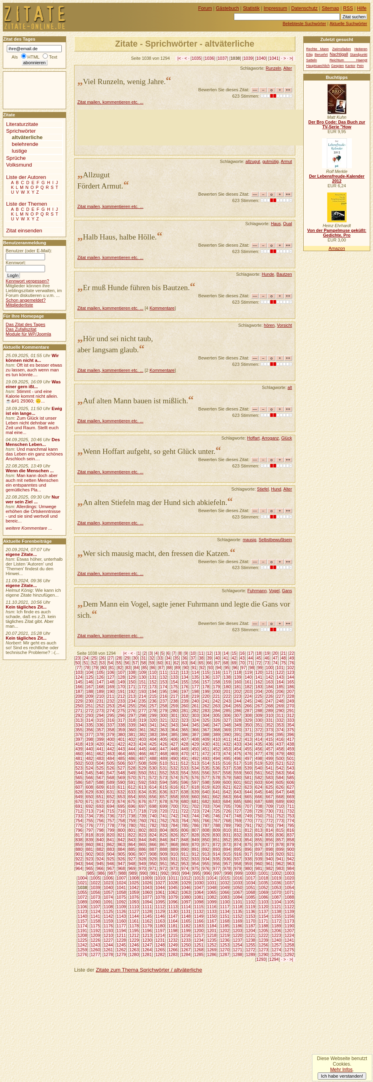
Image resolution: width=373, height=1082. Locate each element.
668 (280, 796)
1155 (276, 916)
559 (237, 772)
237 (163, 701)
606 (290, 782)
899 (280, 849)
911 (184, 854)
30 (135, 658)
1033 (237, 882)
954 (195, 863)
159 (227, 681)
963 (290, 863)
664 (237, 796)
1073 (95, 897)
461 (89, 753)
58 (143, 662)
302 (184, 715)
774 (290, 820)
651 (100, 796)
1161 (134, 921)
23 (77, 658)
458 (280, 748)
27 (110, 658)
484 (110, 758)
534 (195, 768)
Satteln (311, 60)
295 (110, 715)
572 (153, 777)
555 (195, 772)
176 (184, 686)
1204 (250, 930)
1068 (250, 892)
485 (121, 758)
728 (248, 811)
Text (53, 57)
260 (184, 705)
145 (78, 681)
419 (89, 744)
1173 (289, 921)
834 (259, 835)
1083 (225, 897)
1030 (199, 882)
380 (121, 734)
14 (226, 653)
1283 (173, 954)
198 (195, 691)
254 (121, 705)
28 (118, 658)
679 (174, 801)
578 (216, 777)
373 (269, 729)
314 (89, 720)
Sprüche (16, 158)
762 (163, 820)
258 (163, 705)
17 (250, 653)
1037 (222, 58)
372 (259, 729)
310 (269, 715)
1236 (225, 940)
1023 (108, 882)
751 (269, 815)
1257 (276, 945)
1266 (173, 949)
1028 (173, 882)
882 (100, 849)
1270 (225, 949)
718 (142, 811)
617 (184, 787)
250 (78, 705)
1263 (134, 949)
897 (259, 849)
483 (100, 758)
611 (121, 787)
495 (227, 758)
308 (248, 715)
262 (206, 705)
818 (89, 835)
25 (94, 658)
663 (227, 796)
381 (131, 734)
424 (142, 744)
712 (78, 811)
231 (100, 701)
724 (206, 811)
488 (153, 758)
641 (216, 791)
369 (227, 729)
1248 (160, 945)
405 (163, 739)
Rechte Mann (317, 49)
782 (153, 825)
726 (227, 811)
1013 (199, 878)
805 (174, 830)
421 (110, 744)
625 (269, 787)
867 (163, 844)
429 (195, 744)
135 (195, 677)
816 (290, 830)
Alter (287, 68)
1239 (263, 940)
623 (248, 787)
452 (216, 748)
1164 (173, 921)
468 (163, 753)
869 (184, 844)
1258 (289, 945)
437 (280, 744)
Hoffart (253, 438)
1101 (237, 901)
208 (78, 696)
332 (280, 720)
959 (248, 863)
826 (174, 835)
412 (237, 739)
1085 (250, 897)
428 (184, 744)
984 (290, 868)
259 (174, 705)
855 (259, 839)
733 (78, 815)
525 (100, 768)
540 (259, 768)
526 (110, 768)
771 (259, 820)
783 (163, 825)
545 (89, 772)
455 (248, 748)
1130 (173, 911)
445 (142, 748)
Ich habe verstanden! (342, 1076)
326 (216, 720)
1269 (212, 949)
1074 (108, 897)
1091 (108, 901)
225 (259, 696)
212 (121, 696)
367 (206, 729)
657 (163, 796)
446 (153, 748)
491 (184, 758)
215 (153, 696)
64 (192, 662)
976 (206, 868)
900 (290, 849)
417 (290, 739)
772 (269, 820)
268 (269, 705)
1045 (173, 887)
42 (234, 658)
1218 (212, 935)
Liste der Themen (26, 204)
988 (122, 873)
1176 (108, 925)
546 (100, 772)
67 (217, 662)
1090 (95, 901)
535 (206, 768)
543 (290, 768)
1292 (289, 954)
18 (258, 653)
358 (110, 729)
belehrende (25, 144)
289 (269, 710)
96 (235, 667)
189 (100, 691)
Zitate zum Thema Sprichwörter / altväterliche (149, 970)
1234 (199, 940)
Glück (286, 438)
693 (100, 806)
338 (121, 725)
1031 (212, 882)
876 (259, 844)
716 (121, 811)
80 (103, 667)
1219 (225, 935)
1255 (250, 945)
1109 (121, 906)
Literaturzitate (22, 124)
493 (206, 758)
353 (280, 725)
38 (201, 658)
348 (227, 725)
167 (89, 686)
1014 (212, 878)
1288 (237, 954)
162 (259, 681)
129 (131, 677)
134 (184, 677)
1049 (225, 887)
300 (163, 715)
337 (110, 725)
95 (227, 667)
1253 (225, 945)
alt (290, 387)
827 (184, 835)
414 (259, 739)
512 (184, 763)
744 (195, 815)
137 (216, 677)
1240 (276, 940)
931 (174, 858)
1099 (212, 901)
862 (110, 844)
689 (280, 801)
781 (142, 825)
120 (259, 672)
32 (151, 658)
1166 (199, 921)
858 (290, 839)
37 (192, 658)
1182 (186, 925)
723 (195, 811)
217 (174, 696)
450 (195, 748)
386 (184, 734)
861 (100, 844)
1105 (289, 901)
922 (78, 858)
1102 (250, 901)
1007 (121, 878)
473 (216, 753)
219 (195, 696)
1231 (160, 940)
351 (259, 725)
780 (131, 825)
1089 (82, 901)
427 (174, 744)
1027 (160, 882)
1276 (82, 954)
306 (227, 715)
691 (78, 806)
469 (174, 753)
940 (269, 858)
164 (280, 681)
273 (100, 710)
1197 (160, 930)
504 (100, 763)
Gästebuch (227, 8)
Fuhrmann (257, 590)
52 (94, 662)
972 (163, 868)
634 (142, 791)
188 (89, 691)
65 (201, 662)
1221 (250, 935)
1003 (289, 873)
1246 (134, 945)
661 (206, 796)
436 (269, 744)
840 (100, 839)
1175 (95, 925)
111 (163, 672)
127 (110, 677)
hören (269, 325)
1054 (289, 887)
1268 (199, 949)
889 (174, 849)
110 (153, 672)
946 (110, 863)
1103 (263, 901)
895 (237, 849)
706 (237, 806)
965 (89, 868)
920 (280, 854)
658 (174, 796)
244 (237, 701)
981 (259, 868)
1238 (250, 940)
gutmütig (270, 161)
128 (121, 677)
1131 (186, 911)
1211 (121, 935)
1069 (263, 892)
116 (216, 672)
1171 (263, 921)
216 (163, 696)
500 (280, 758)
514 (206, 763)
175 (174, 686)
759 (131, 820)
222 (227, 696)
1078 (160, 897)
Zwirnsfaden (341, 49)
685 (237, 801)
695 (121, 806)
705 (227, 806)
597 (195, 782)
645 (259, 791)
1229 (134, 940)
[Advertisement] (222, 127)
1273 (263, 949)
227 (280, 696)
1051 (250, 887)
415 (269, 739)
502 (78, 763)
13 (217, 653)
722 (184, 811)
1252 (212, 945)
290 (280, 710)
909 (163, 854)
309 (259, 715)
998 (228, 873)
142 (269, 677)
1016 (237, 878)
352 (269, 725)
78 (87, 667)
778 (110, 825)
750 (259, 815)
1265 (160, 949)
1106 (82, 906)
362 (153, 729)
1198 (173, 930)
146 (89, 681)
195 (163, 691)
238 (174, 701)
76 (291, 662)
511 (174, 763)
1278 (108, 954)
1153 (250, 916)
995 (196, 873)
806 (184, 830)
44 (250, 658)
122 (280, 672)
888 (163, 849)
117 (227, 672)
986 (101, 873)
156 (195, 681)
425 (153, 744)
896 (248, 849)
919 (269, 854)
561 (259, 772)
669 (290, 796)
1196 (147, 930)
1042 (134, 887)
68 (226, 662)
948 (131, 863)
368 (216, 729)
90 (185, 667)
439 (78, 748)
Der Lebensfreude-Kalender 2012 (336, 178)
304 (206, 715)
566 (89, 777)
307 (237, 715)
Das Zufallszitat (21, 329)
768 (227, 820)
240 (195, 701)
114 (195, 672)
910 (174, 854)
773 (280, 820)
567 (100, 777)
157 (206, 681)
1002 (276, 873)
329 (248, 720)
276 (131, 710)
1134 (225, 911)
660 (195, 796)
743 (184, 815)
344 (184, 725)
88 (169, 667)
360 (131, 729)
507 (131, 763)
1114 (186, 906)
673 (110, 801)
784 (174, 825)
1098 (199, 901)
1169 (237, 921)
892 (206, 849)
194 (153, 691)
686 (248, 801)
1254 (237, 945)
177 (195, 686)
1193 (108, 930)
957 (227, 863)
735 (100, 815)
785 (184, 825)
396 (290, 734)
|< (179, 58)
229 (78, 701)
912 (195, 854)
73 (267, 662)
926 (121, 858)
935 (216, 858)
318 (131, 720)
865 (142, 844)
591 (131, 782)
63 (185, 662)
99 (259, 667)
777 (100, 825)
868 (174, 844)
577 (206, 777)
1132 (199, 911)
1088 (289, 897)
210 (100, 696)
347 (216, 725)
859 (78, 844)
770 (248, 820)
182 (248, 686)
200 (216, 691)
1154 (263, 916)
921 (290, 854)
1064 (199, 892)
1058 (121, 892)
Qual (287, 223)
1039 (248, 58)
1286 (212, 954)
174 (163, 686)
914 (216, 854)
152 (153, 681)
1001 (263, 873)
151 (142, 681)
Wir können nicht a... (32, 358)
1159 (108, 921)
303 (195, 715)
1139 (289, 911)
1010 (160, 878)
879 (290, 844)
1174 (82, 925)
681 (195, 801)
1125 (108, 911)
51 (86, 662)
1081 (199, 897)
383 (153, 734)
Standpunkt (358, 55)
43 (242, 658)
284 (216, 710)
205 (269, 691)
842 (121, 839)
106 (110, 672)
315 (100, 720)
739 (142, 815)
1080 (186, 897)
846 (163, 839)
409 (206, 739)
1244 (108, 945)
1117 (225, 906)
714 (100, 811)
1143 (121, 916)
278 (153, 710)
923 (89, 858)
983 (280, 868)
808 (206, 830)
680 (184, 801)
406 (174, 739)
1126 (121, 911)
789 (227, 825)
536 (216, 768)
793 (269, 825)
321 (163, 720)
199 (206, 691)
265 (237, 705)
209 (89, 696)
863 (121, 844)
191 (121, 691)
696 (131, 806)
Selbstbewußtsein (275, 539)
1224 (289, 935)
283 (206, 710)
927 (131, 858)
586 (78, 782)
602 (248, 782)
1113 (173, 906)
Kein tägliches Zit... (26, 607)
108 (131, 672)
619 (206, 787)
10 (192, 653)
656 (153, 796)
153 (163, 681)
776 (89, 825)
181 (237, 686)
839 (89, 839)
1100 (225, 901)
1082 (212, 897)
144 (290, 677)
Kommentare (162, 308)
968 (121, 868)
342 (163, 725)
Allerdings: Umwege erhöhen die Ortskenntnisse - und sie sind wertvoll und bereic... (33, 513)
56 (127, 662)
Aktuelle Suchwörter (348, 23)
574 (174, 777)
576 (195, 777)
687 (259, 801)
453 (227, 748)
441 (100, 748)
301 (174, 715)
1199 (186, 930)
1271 (237, 949)
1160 (121, 921)
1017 (250, 878)
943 (78, 863)
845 (153, 839)
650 (89, 796)
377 (89, 734)
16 (242, 653)
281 (184, 710)
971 (153, 868)
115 (206, 672)
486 (131, 758)
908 (153, 854)
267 (259, 705)
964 (78, 868)
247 (269, 701)
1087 (276, 897)
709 (269, 806)
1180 (160, 925)
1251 (199, 945)
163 (269, 681)
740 (153, 815)
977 (216, 868)
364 (174, 729)
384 (163, 734)
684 (227, 801)
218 (184, 696)
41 (226, 658)
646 (269, 791)
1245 (121, 945)
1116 (212, 906)
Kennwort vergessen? (27, 281)
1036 (209, 58)
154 (174, 681)
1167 (212, 921)
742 (174, 815)
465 (131, 753)
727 (237, 811)
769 (237, 820)
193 (142, 691)
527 (121, 768)
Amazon (336, 248)
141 (259, 677)
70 (242, 662)
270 (290, 705)
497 (248, 758)
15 (234, 653)
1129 (160, 911)
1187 (250, 925)
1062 (173, 892)
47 (275, 658)
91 (194, 667)
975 (195, 868)
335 (89, 725)
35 (176, 658)
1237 (237, 940)
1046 (186, 887)
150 (131, 681)
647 (280, 791)
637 (174, 791)
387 (195, 734)
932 (184, 858)
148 (110, 681)
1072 (82, 897)
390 (227, 734)
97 (243, 667)
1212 (134, 935)
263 (216, 705)
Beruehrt (321, 55)
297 (131, 715)
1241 (289, 940)
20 (275, 653)
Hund (276, 489)
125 (89, 677)
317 (121, 720)
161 (248, 681)
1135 (237, 911)
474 (227, 753)
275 (121, 710)
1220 (237, 935)
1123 (82, 911)
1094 (147, 901)
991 (154, 873)
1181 (173, 925)
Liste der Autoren (26, 177)
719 (153, 811)
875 (248, 844)
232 (110, 701)
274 (110, 710)
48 (283, 658)
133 (174, 677)
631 (110, 791)
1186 (237, 925)
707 (248, 806)
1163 (160, 921)
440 (89, 748)
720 (163, 811)
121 (269, 672)
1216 (186, 935)
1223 (276, 935)
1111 (147, 906)
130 (142, 677)
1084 (237, 897)
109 (142, 672)
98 (251, 667)
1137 (263, 911)
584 (280, 777)
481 (78, 758)
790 (237, 825)
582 (259, 777)
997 (217, 873)
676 (142, 801)
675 (131, 801)
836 (280, 835)
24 (86, 658)
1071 (289, 892)
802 (142, 830)
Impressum (275, 8)
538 (237, 768)
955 (206, 863)
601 (237, 782)
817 (78, 835)
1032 (225, 882)
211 (110, 696)
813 (259, 830)
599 (216, 782)
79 (95, 667)
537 (227, 768)
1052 (263, 887)
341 (153, 725)
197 (184, 691)
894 (227, 849)
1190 (289, 925)
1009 (147, 878)
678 (163, 801)
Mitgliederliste (19, 304)
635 (153, 791)
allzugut (252, 161)
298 (142, 715)
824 (153, 835)
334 (78, 725)
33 (160, 658)
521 (280, 763)
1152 (237, 916)
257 (153, 705)
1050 (237, 887)
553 (174, 772)
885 (131, 849)
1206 (276, 930)
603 (259, 782)
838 (78, 839)
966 (100, 868)
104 (89, 672)
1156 (289, 916)
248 (280, 701)
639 (195, 791)
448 (174, 748)
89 (177, 667)
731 (280, 811)
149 (121, 681)
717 (131, 811)
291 (290, 710)
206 (280, 691)
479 (280, 753)
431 (216, 744)
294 (100, 715)
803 (153, 830)
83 (128, 667)
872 (216, 844)
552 (163, 772)
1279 (121, 954)
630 (100, 791)
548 (121, 772)
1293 (261, 959)
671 (89, 801)
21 (283, 653)
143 (280, 677)
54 (110, 662)
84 (136, 667)
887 (153, 849)
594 (163, 782)
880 (78, 849)
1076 (134, 897)
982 (269, 868)
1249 (173, 945)
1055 (82, 892)
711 (290, 806)
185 (280, 686)
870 (195, 844)
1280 (134, 954)
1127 (134, 911)
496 (237, 758)
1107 (95, 906)
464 (121, 753)
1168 (225, 921)
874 (237, 844)
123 (290, 672)
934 (206, 858)
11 (201, 653)
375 (290, 729)
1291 (276, 954)
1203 (237, 930)
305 (216, 715)
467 (153, 753)
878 (280, 844)
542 (280, 768)
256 (142, 705)
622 (237, 787)
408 (195, 739)
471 (195, 753)
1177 (121, 925)
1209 (95, 935)
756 (100, 820)
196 (174, 691)
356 (89, 729)
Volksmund (19, 165)
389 (216, 734)
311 (280, 715)
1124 (95, 911)
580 (237, 777)
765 (195, 820)
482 (89, 758)
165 (290, 681)
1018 (263, 878)
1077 (147, 897)
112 (174, 672)
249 (290, 701)
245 (248, 701)
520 (269, 763)
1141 (95, 916)
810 (227, 830)
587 (89, 782)
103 (78, 672)
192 (131, 691)
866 (153, 844)
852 (227, 839)
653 (121, 796)
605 (280, 782)
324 (195, 720)
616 (174, 787)
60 (160, 662)
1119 (250, 906)
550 (142, 772)
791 (248, 825)
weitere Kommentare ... (29, 528)
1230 (147, 940)
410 (216, 739)
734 (89, 815)
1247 (147, 945)
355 (78, 729)
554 (184, 772)
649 (78, 796)
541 (269, 768)
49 (291, 658)
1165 (186, 921)
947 (121, 863)
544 (78, 772)
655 (142, 796)
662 (216, 796)
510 (163, 763)
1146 (160, 916)
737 (121, 815)
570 (131, 777)
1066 (225, 892)
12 (209, 653)
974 (184, 868)
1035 (196, 58)
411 (227, 739)
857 (280, 839)
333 (290, 720)
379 (110, 734)
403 (142, 739)
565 (78, 777)
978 (227, 868)
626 (280, 787)
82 (120, 667)
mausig (249, 539)
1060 (147, 892)
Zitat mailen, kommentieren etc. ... (110, 102)
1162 (147, 921)
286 (237, 710)
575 (184, 777)
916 (237, 854)
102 (290, 667)
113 (184, 672)
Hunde (268, 274)
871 (206, 844)
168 (100, 686)
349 (237, 725)
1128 (147, 911)
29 (127, 658)
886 (142, 849)
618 (195, 787)
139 (237, 677)
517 (237, 763)
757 (110, 820)
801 (131, 830)
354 (290, 725)
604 (269, 782)
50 (77, 662)
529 (142, 768)
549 (131, 772)
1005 (95, 878)
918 (259, 854)
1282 (160, 954)
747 (227, 815)
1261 (108, 949)
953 (184, 863)
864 (131, 844)
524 (89, 768)
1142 (108, 916)
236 (153, 701)
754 (78, 820)
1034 (250, 882)
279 (163, 710)
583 (269, 777)
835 (269, 835)
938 (248, 858)
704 (216, 806)
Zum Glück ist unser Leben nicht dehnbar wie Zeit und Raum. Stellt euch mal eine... (32, 425)
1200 (199, 930)
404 (153, 739)
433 (237, 744)
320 (153, 720)
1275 (289, 949)
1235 (212, 940)
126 (100, 677)
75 (283, 662)
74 (275, 662)
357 (100, 729)
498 (259, 758)
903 (100, 854)
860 (89, 844)
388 (206, 734)
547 (110, 772)
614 (153, 787)
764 (184, 820)
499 (269, 758)
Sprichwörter (20, 131)
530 (153, 768)
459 (290, 748)
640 (206, 791)
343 (174, 725)
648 (290, 791)
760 (142, 820)
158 (216, 681)
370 (237, 729)
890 (184, 849)
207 (290, 691)
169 (110, 686)
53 (102, 662)
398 (89, 739)
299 (153, 715)
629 (89, 791)
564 (290, 772)
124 (78, 677)
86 (153, 667)
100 (269, 667)
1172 (276, 921)
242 (216, 701)
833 (248, 835)
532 (174, 768)
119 (248, 672)
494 (216, 758)
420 (100, 744)
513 (195, 763)
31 (143, 658)
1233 (186, 940)
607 (78, 787)
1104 (276, 901)
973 (174, 868)
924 (100, 858)
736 (110, 815)
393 (259, 734)
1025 (134, 882)
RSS (348, 8)
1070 (276, 892)
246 (259, 701)
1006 (108, 878)
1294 (274, 959)
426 (163, 744)
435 (259, 744)
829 (206, 835)
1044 (160, 887)
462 (100, 753)
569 (121, 777)
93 (210, 667)
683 (216, 801)
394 (269, 734)
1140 (82, 916)
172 (142, 686)
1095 (160, 901)
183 (259, 686)
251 (89, 705)
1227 (108, 940)
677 (153, 801)
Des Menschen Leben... (33, 442)
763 (174, 820)
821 (121, 835)
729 (259, 811)
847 (174, 839)
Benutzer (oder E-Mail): (29, 250)
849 (195, 839)
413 (248, 739)
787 (206, 825)
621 (227, 787)
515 (216, 763)
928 (142, 858)
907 (142, 854)
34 (168, 658)
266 (248, 705)
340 (142, 725)
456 (259, 748)
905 (121, 854)
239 (184, 701)
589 (110, 782)
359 (121, 729)
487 (142, 758)
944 (89, 863)
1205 (263, 930)
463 (110, 753)
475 (237, 753)
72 (258, 662)
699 (163, 806)
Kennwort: (16, 262)
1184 (212, 925)
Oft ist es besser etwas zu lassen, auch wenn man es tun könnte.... (34, 370)
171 (131, 686)
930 (163, 858)
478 (269, 753)
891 (195, 849)
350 (248, 725)
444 (131, 748)
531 (163, 768)
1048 (212, 887)
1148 (186, 916)
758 (121, 820)
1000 (250, 873)
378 (100, 734)
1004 (82, 878)
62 (176, 662)
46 (267, 658)
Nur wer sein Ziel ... (32, 499)
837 (290, 835)
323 (184, 720)
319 (142, 720)
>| (291, 58)
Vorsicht (284, 325)
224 (248, 696)
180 (227, 686)
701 (184, 806)
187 (78, 691)
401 (121, 739)
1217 (199, 935)
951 (163, 863)
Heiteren (360, 49)
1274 (276, 949)
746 (216, 815)
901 (78, 854)
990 (143, 873)
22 (291, 653)
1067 (237, 892)
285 (227, 710)
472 (206, 753)
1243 (95, 945)
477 (259, 753)
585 (290, 777)
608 (89, 787)
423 (131, 744)
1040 (261, 58)
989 (133, 873)
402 (131, 739)
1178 (134, 925)
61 (168, 662)
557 (216, 772)
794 (280, 825)
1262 (121, 949)
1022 (95, 882)
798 (100, 830)
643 (237, 791)
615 (163, 787)
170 (121, 686)
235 (142, 701)
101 (280, 667)
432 (227, 744)
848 (184, 839)
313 (78, 720)
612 (131, 787)
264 (227, 705)
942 (290, 858)
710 (280, 806)
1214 (160, 935)
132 (163, 677)
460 (78, 753)
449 (184, 748)
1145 (147, 916)
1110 (134, 906)
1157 (82, 921)
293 (89, 715)
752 (280, 815)
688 (269, 801)
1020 (289, 878)
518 (248, 763)
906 (131, 854)
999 (238, 873)
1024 (121, 882)
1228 (121, 940)
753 (290, 815)
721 (174, 811)
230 (89, 701)
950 (153, 863)
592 (142, 782)
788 (216, 825)
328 (237, 720)
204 (259, 691)
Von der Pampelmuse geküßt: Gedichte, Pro (336, 233)
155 (184, 681)
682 (206, 801)
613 (142, 787)
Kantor (350, 66)
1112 (160, 906)
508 (142, 763)
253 (110, 705)
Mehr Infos (341, 1069)
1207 (289, 930)
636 (163, 791)
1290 (263, 954)
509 (153, 763)
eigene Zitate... (21, 554)
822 (131, 835)
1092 (121, 901)
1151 (225, 916)
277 (142, 710)
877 (269, 844)
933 (195, 858)
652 (110, 796)
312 (290, 715)
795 (290, 825)
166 (78, 686)
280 (174, 710)
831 (227, 835)
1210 (108, 935)
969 (131, 868)
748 (237, 815)
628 (78, 791)
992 (165, 873)
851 (216, 839)
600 (227, 782)
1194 (121, 930)
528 (131, 768)
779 (121, 825)
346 (206, 725)
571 (142, 777)
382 (142, 734)
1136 (250, 911)
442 (110, 748)
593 (153, 782)
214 (142, 696)
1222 (263, 935)
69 (234, 662)
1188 (263, 925)
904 (110, 854)
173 (153, 686)
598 (206, 782)
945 (100, 863)
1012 (186, 878)
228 (290, 696)
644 (248, 791)
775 (78, 825)
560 (248, 772)
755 (89, 820)
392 (248, 734)
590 (121, 782)
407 (184, 739)
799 (110, 830)
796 (78, 830)
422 (121, 744)
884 (121, 849)
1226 (95, 940)
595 (174, 782)
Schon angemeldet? (25, 300)
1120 (263, 906)
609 (100, 787)
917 (248, 854)
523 (78, 768)
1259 (82, 949)
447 (163, 748)
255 (131, 705)
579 (227, 777)
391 (237, 734)
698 (153, 806)
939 (259, 858)
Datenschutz (304, 8)
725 (216, 811)
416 (280, 739)
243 (227, 701)
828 (195, 835)
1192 (95, 930)
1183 (199, 925)
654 (131, 796)
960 (259, 863)
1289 (250, 954)
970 (142, 868)
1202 (225, 930)
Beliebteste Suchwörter (304, 23)
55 (118, 662)
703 (206, 806)
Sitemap (330, 8)
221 (216, 696)
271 (78, 710)
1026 (147, 882)
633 (131, 791)
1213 (147, 935)
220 (206, 696)
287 (248, 710)
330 (259, 720)
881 (89, 849)
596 (184, 782)
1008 (134, 878)
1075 (121, 897)
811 (237, 830)
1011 (173, 878)
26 (102, 658)
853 (237, 839)
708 (259, 806)
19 (267, 653)
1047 (199, 887)
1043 (147, 887)
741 (163, 815)
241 (206, 701)
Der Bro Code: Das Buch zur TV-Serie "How (336, 124)
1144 (134, 916)
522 (290, 763)
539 (248, 768)
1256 (263, 945)
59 (151, 662)
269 (280, 705)
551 (153, 772)
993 (175, 873)
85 (144, 667)
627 (290, 787)
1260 (95, 949)
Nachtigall (339, 54)
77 (79, 667)
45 (258, 658)
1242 (82, 945)
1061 (160, 892)
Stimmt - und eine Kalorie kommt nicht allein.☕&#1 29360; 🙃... (32, 396)
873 (227, 844)
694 (110, 806)
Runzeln (273, 68)
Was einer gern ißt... (33, 384)
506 (121, 763)
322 (174, 720)
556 (206, 772)
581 (248, 777)
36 (185, 658)
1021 (82, 882)
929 (153, 858)
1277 (95, 954)
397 (78, 739)
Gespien (337, 66)
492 (195, 758)
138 (227, 677)
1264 (147, 949)
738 (131, 815)
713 (89, 811)
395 (280, 734)
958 (237, 863)
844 (142, 839)
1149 (199, 916)
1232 (173, 940)
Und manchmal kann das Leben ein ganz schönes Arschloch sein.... (34, 454)
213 (131, 696)
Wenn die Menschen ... (30, 470)
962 (280, 863)
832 (237, 835)
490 (174, 758)
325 (206, 720)
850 (206, 839)
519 (259, 763)
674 (121, 801)
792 (259, 825)
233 (121, 701)
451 (206, 748)
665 (248, 796)
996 (207, 873)
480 (290, 753)
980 (248, 868)
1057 (108, 892)
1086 (263, 897)
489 (163, 758)
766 (206, 820)
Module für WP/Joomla (28, 334)
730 (269, 811)
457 (269, 748)
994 (186, 873)
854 (248, 839)
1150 (212, 916)
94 (218, 667)
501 (290, 758)
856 (269, 839)
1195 (134, 930)
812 (248, 830)
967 (110, 868)
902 (89, 854)
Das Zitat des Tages (25, 324)
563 (280, 772)
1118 (237, 906)
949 (142, 863)
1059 (134, 892)
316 (110, 720)
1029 (186, 882)
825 (163, 835)
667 (269, 796)
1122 (289, 906)
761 (153, 820)
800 (121, 830)
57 (135, 662)
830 (216, 835)
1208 (82, 935)
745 (206, 815)
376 (78, 734)
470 (184, 753)
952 (174, 863)
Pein (360, 66)
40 (217, 658)
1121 (276, 906)
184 (269, 686)
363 (163, 729)
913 (206, 854)
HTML (33, 57)
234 (131, 701)
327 (227, 720)
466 (142, 753)
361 (142, 729)
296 (121, 715)
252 (100, 705)
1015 (225, 878)
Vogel (274, 590)
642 (227, 791)
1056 (95, 892)
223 (237, 696)
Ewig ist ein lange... (34, 411)
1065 (212, 892)
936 (227, 858)
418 (78, 744)
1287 (225, 954)
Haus (276, 223)
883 (110, 849)
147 (100, 681)
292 (78, 715)
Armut (286, 161)
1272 (250, 949)
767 (216, 820)
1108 (108, 906)
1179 (147, 925)
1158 (95, 921)
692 (89, 806)
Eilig (309, 55)
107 (121, 672)
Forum (205, 8)
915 (227, 854)
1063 (186, 892)
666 (259, 796)
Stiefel (263, 489)
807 (195, 830)
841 (110, 839)
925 (110, 858)
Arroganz (270, 438)
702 (195, 806)
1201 (212, 930)
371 (248, 729)
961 (269, 863)
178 (206, 686)
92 (202, 667)
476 (248, 753)
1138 (276, 911)
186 (290, 686)
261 (195, 705)
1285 (199, 954)
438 (290, 744)
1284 (186, 954)
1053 (276, 887)
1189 (276, 925)
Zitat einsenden (24, 231)
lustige (19, 151)
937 (237, 858)
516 (227, 763)
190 (110, 691)
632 (121, 791)
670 (78, 801)
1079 (173, 897)
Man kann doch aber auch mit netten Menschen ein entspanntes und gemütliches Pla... (32, 482)
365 (184, 729)
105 (100, 672)
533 (184, 768)
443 (121, 748)
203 (248, 691)
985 (90, 873)
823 (142, 835)
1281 (147, 954)
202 (237, 691)
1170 (250, 921)
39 (209, 658)
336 (100, 725)
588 (100, 782)
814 (269, 830)
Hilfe (362, 8)
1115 (199, 906)
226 (269, 696)
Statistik (251, 8)
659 (184, 796)
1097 (186, 901)
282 (195, 710)
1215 (173, 935)
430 (206, 744)
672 (100, 801)
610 (110, 787)
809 (216, 830)
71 (250, 662)
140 (248, 677)
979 (237, 868)
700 (174, 806)
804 (163, 830)
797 (89, 830)
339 (131, 725)
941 (280, 858)
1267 (186, 949)
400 (110, 739)
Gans (287, 590)
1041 (274, 58)
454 (237, 748)
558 (227, 772)
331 (269, 720)
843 (131, 839)
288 (259, 710)
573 (163, 777)
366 (195, 729)
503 (89, 763)
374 (280, 729)
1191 (82, 930)
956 (216, 863)
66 (209, 662)
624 (259, 787)
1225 (82, 940)
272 (89, 710)
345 (195, 725)
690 (290, 801)
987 (112, 873)
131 (153, 677)
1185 (225, 925)
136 (206, 677)
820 (110, 835)
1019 (276, 878)
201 (227, 691)
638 (184, 791)
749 (248, 815)
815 (280, 830)
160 (237, 681)
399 (100, 739)
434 (248, 744)
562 (269, 772)
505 (110, 763)
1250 (186, 945)
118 (237, 672)
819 (100, 835)
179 (216, 686)
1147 (173, 916)
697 (142, 806)
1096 (173, 901)
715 (110, 811)
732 (290, 811)
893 (216, 849)
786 (195, 825)
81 (112, 667)
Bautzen (284, 274)
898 (269, 849)
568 (110, 777)
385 (174, 734)
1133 (212, 911)
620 (216, 787)
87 (161, 667)
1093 (134, 901)
